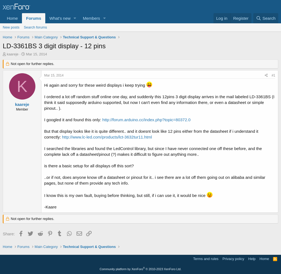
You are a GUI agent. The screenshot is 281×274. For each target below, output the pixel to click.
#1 (273, 75)
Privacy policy (233, 259)
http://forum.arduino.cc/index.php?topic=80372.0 (146, 119)
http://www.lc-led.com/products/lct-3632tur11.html (107, 137)
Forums (33, 18)
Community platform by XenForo (140, 269)
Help (252, 259)
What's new (60, 18)
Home (12, 18)
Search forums (35, 27)
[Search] (265, 18)
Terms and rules (205, 259)
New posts (11, 27)
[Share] (266, 75)
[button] (75, 18)
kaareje (13, 54)
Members (91, 18)
